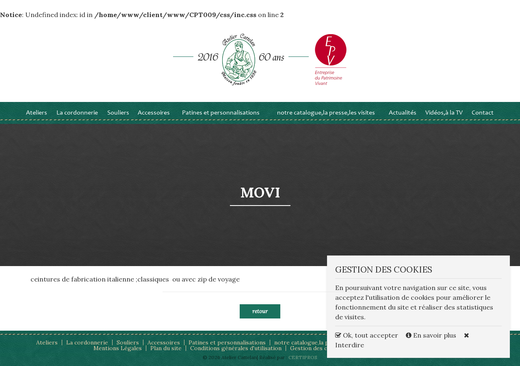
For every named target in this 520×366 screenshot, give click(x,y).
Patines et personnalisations (221, 113)
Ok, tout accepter (366, 335)
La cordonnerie (77, 113)
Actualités (402, 113)
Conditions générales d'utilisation (236, 348)
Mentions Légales (117, 348)
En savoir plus (432, 335)
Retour (260, 311)
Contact (483, 113)
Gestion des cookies (317, 348)
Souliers (118, 113)
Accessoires (154, 113)
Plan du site (166, 348)
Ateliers (36, 113)
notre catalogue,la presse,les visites (326, 113)
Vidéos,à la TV (444, 113)
